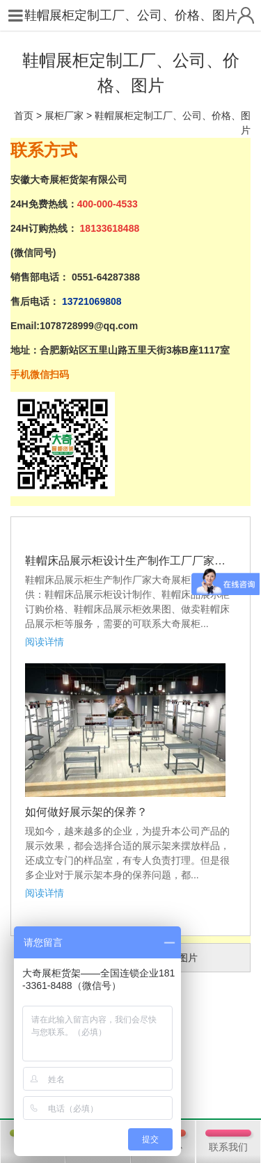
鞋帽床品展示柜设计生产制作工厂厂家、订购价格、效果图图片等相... (130, 561)
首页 (23, 115)
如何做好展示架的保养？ (86, 812)
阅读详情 (44, 641)
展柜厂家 (64, 115)
